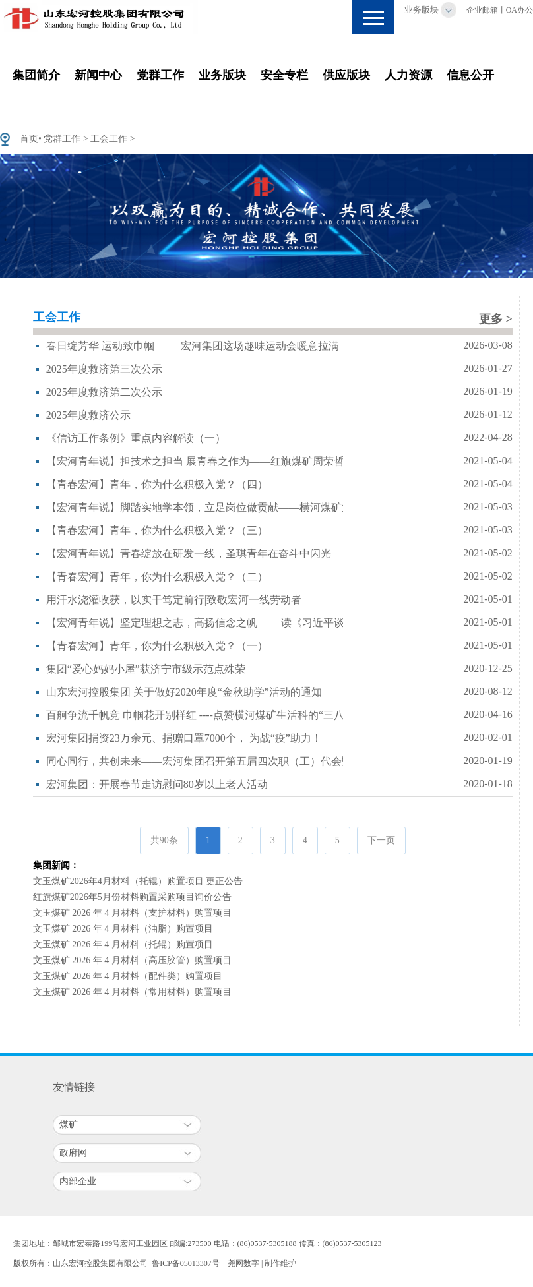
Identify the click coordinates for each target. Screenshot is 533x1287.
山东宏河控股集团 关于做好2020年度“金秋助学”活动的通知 (184, 692)
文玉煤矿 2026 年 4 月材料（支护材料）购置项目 (132, 913)
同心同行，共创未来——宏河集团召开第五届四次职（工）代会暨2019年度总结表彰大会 (252, 761)
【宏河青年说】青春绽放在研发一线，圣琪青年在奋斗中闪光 (188, 553)
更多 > (496, 319)
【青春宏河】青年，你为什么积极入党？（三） (157, 530)
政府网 (73, 1153)
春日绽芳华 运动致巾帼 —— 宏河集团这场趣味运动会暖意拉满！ (198, 345)
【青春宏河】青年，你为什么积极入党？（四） (157, 484)
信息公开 (470, 75)
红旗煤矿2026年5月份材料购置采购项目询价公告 (132, 897)
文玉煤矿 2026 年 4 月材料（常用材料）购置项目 (132, 992)
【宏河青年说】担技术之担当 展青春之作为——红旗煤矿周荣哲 (195, 461)
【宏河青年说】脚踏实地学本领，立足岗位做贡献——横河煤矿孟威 (204, 507)
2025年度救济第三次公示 (104, 368)
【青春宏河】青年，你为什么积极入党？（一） (157, 645)
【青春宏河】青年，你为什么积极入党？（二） (157, 576)
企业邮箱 (482, 10)
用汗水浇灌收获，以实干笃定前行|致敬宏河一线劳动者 (173, 599)
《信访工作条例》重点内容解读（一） (136, 438)
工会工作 (108, 139)
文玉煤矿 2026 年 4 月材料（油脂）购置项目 (123, 929)
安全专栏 (284, 75)
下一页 (381, 840)
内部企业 (77, 1181)
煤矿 (68, 1124)
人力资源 (408, 75)
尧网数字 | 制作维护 (262, 1263)
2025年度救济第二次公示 (104, 392)
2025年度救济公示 (88, 415)
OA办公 (519, 10)
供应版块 (346, 75)
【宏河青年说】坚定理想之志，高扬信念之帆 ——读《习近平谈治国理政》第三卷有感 (248, 622)
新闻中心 (98, 75)
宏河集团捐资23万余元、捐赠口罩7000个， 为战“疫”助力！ (184, 738)
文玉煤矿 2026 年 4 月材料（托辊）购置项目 (123, 944)
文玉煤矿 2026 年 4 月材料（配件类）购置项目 (127, 976)
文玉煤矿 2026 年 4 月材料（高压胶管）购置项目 (132, 960)
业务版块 (421, 10)
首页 (29, 139)
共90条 (164, 840)
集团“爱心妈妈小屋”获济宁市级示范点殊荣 (145, 668)
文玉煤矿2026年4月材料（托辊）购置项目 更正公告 (138, 881)
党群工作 (160, 75)
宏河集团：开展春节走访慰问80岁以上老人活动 (157, 784)
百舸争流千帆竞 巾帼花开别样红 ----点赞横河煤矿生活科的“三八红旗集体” (219, 715)
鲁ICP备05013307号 (186, 1263)
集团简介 (36, 75)
